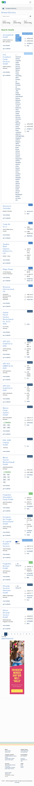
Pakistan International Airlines (19, 96)
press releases (8, 750)
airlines (15, 756)
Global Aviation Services (17, 115)
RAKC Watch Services (9, 768)
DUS (28, 425)
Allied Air (17, 134)
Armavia (17, 145)
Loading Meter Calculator (10, 767)
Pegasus (17, 141)
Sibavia (17, 183)
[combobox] (6, 23)
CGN (28, 324)
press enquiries (24, 756)
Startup (17, 35)
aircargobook (24, 754)
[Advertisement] (17, 716)
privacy (22, 766)
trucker (6, 757)
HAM (28, 357)
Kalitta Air (18, 108)
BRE (28, 577)
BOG (28, 213)
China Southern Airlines (18, 173)
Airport (14, 21)
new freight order (24, 752)
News (6, 749)
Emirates (17, 85)
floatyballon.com (24, 759)
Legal (22, 763)
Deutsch (6, 772)
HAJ (28, 600)
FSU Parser (7, 766)
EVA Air (17, 153)
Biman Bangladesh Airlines (18, 194)
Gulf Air (17, 66)
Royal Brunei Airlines (17, 149)
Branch (25, 21)
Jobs (22, 761)
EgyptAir (17, 68)
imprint (22, 767)
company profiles (9, 754)
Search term (6, 16)
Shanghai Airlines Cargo (18, 179)
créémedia (17, 782)
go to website (6, 48)
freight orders (24, 749)
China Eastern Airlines (17, 168)
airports (12, 758)
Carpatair (18, 60)
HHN (28, 401)
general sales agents (9, 759)
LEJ (28, 378)
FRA (28, 45)
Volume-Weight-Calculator (10, 764)
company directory (11, 8)
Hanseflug (18, 75)
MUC (28, 623)
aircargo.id (23, 758)
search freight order (24, 750)
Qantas (17, 70)
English (9, 772)
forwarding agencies (9, 756)
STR (28, 553)
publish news (7, 752)
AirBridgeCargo (19, 136)
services (7, 763)
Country (4, 21)
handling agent (8, 758)
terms (22, 764)
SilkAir (17, 143)
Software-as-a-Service (18, 39)
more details (6, 45)
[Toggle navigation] (30, 2)
